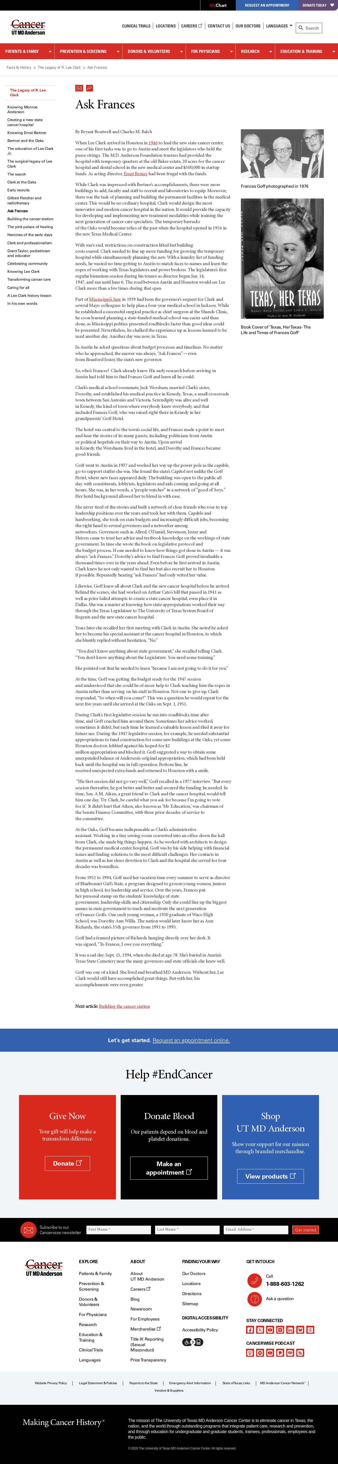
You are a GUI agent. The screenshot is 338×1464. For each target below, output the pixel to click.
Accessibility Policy (200, 1329)
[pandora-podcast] (280, 1353)
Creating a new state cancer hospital (25, 122)
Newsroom (141, 1308)
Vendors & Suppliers (169, 1390)
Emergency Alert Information (190, 1383)
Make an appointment (169, 1168)
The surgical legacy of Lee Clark (29, 163)
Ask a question (277, 1301)
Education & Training (301, 51)
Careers (191, 26)
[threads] (310, 1330)
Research (250, 51)
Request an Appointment (267, 5)
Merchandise (145, 1329)
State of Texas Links (236, 1383)
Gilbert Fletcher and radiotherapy (24, 200)
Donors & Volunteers (149, 51)
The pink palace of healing (30, 227)
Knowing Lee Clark (23, 271)
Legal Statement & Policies (98, 1383)
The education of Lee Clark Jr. (30, 151)
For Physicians (205, 51)
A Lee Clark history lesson (29, 295)
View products (270, 1176)
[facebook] (250, 1330)
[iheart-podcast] (290, 1353)
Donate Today (318, 5)
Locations (191, 1283)
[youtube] (270, 1330)
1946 (153, 143)
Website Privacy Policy (51, 1383)
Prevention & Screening (83, 51)
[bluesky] (300, 1330)
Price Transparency (148, 1360)
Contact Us (219, 26)
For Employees (144, 1319)
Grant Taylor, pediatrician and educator (28, 253)
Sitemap (190, 1303)
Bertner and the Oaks (25, 140)
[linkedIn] (290, 1330)
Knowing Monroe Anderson (22, 109)
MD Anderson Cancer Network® (282, 1383)
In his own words (22, 303)
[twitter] (260, 1330)
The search (16, 174)
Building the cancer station (30, 219)
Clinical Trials (136, 26)
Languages (277, 26)
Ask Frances (17, 211)
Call (290, 1280)
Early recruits (18, 190)
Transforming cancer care (28, 279)
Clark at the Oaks (21, 182)
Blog (134, 1299)
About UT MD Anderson (147, 1276)
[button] (79, 86)
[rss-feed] (300, 1353)
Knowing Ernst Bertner (26, 133)
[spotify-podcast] (260, 1353)
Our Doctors (248, 26)
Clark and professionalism (29, 243)
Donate (67, 1163)
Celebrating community (27, 263)
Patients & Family (22, 51)
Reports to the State (143, 1383)
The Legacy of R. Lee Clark (28, 92)
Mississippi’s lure (105, 299)
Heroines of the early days (29, 235)
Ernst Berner (136, 174)
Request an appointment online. (191, 1040)
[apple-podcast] (250, 1353)
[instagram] (280, 1330)
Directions (191, 1293)
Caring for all (18, 287)
